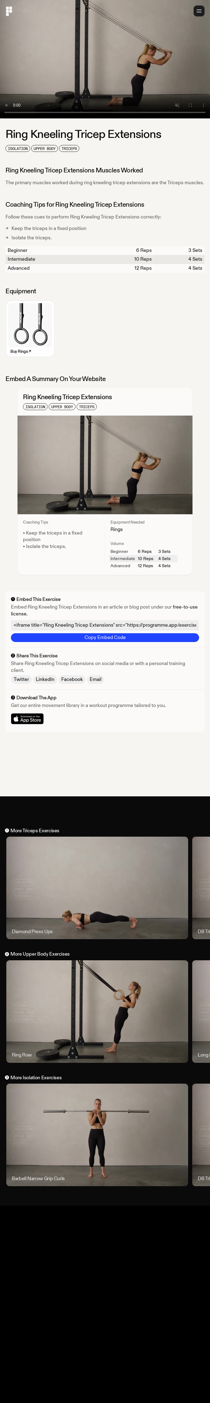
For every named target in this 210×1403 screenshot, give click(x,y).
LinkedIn (45, 679)
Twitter (21, 679)
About (29, 11)
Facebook (72, 679)
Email (95, 679)
